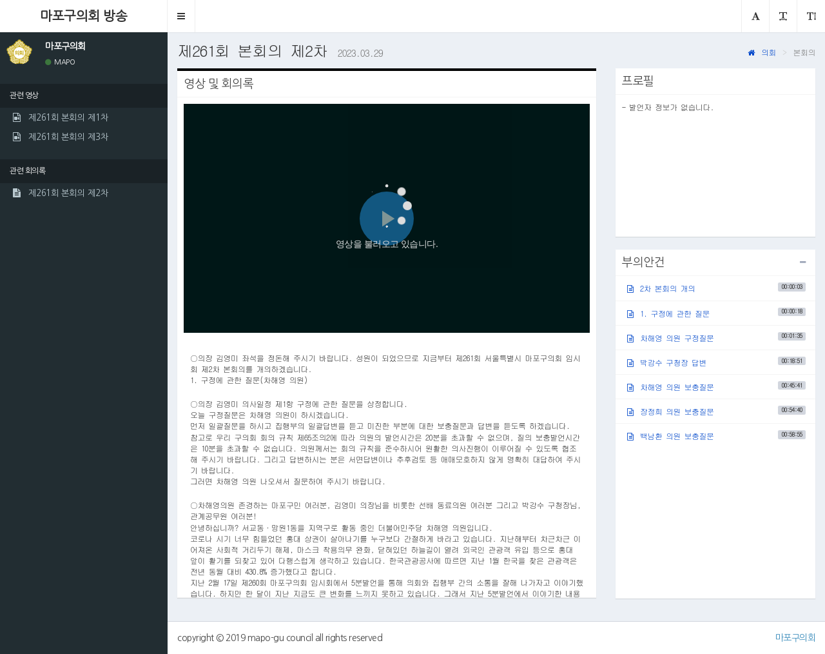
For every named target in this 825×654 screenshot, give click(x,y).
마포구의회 (795, 637)
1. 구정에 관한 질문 (716, 312)
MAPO (60, 62)
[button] (181, 16)
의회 (762, 51)
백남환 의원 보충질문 (716, 435)
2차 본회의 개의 (716, 287)
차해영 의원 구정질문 (716, 337)
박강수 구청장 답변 (716, 362)
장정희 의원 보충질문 (716, 411)
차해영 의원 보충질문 (716, 386)
